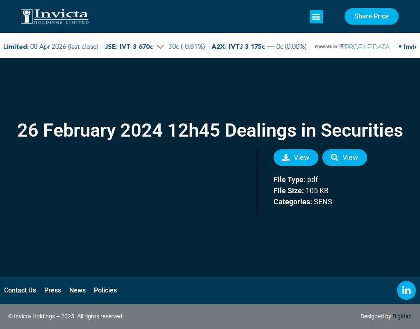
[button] (316, 16)
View (296, 157)
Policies (105, 290)
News (77, 290)
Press (52, 290)
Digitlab (402, 316)
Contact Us (20, 290)
